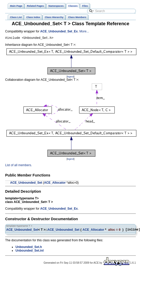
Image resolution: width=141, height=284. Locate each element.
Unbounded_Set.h (28, 248)
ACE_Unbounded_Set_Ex (59, 31)
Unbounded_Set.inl (29, 252)
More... (84, 31)
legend (70, 77)
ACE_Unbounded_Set (26, 183)
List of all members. (18, 166)
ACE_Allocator (55, 183)
